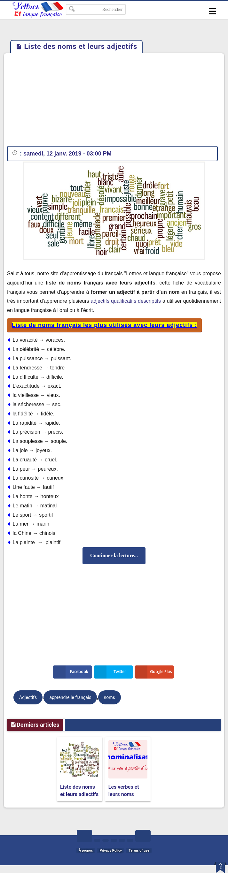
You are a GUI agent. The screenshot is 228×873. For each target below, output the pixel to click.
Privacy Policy (110, 850)
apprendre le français (70, 697)
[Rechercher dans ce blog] (96, 9)
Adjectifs (28, 697)
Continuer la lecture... (114, 555)
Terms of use (139, 850)
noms (109, 697)
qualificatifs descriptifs (135, 301)
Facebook (71, 672)
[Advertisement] (114, 101)
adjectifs (100, 301)
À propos (86, 850)
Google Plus (154, 672)
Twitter (111, 672)
